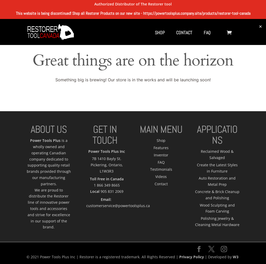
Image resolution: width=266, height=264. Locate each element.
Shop (161, 140)
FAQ (207, 33)
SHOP (160, 33)
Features (161, 147)
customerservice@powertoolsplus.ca (118, 205)
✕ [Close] (260, 26)
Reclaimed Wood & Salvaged (217, 154)
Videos (161, 176)
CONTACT (184, 33)
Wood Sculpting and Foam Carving (217, 208)
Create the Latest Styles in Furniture (217, 168)
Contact (161, 183)
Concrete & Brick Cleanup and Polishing (217, 194)
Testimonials (161, 169)
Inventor (161, 155)
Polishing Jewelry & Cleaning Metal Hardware (217, 221)
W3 (235, 256)
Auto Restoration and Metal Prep (217, 181)
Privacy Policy (191, 256)
